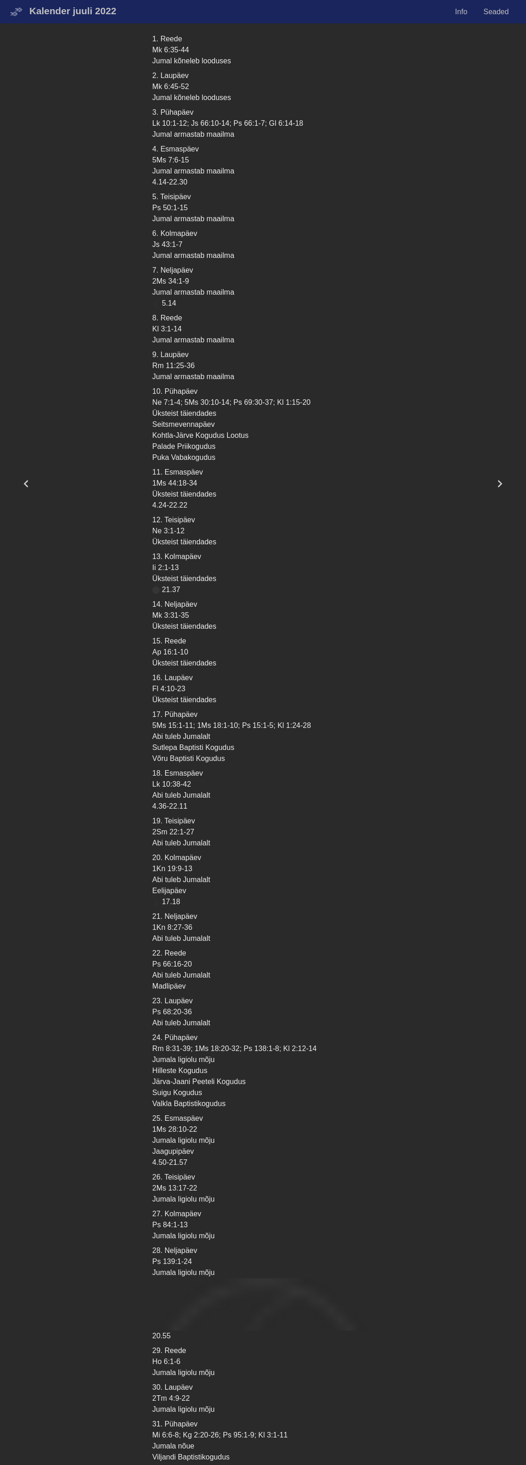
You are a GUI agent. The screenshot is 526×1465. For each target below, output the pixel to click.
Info (461, 12)
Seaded (496, 12)
